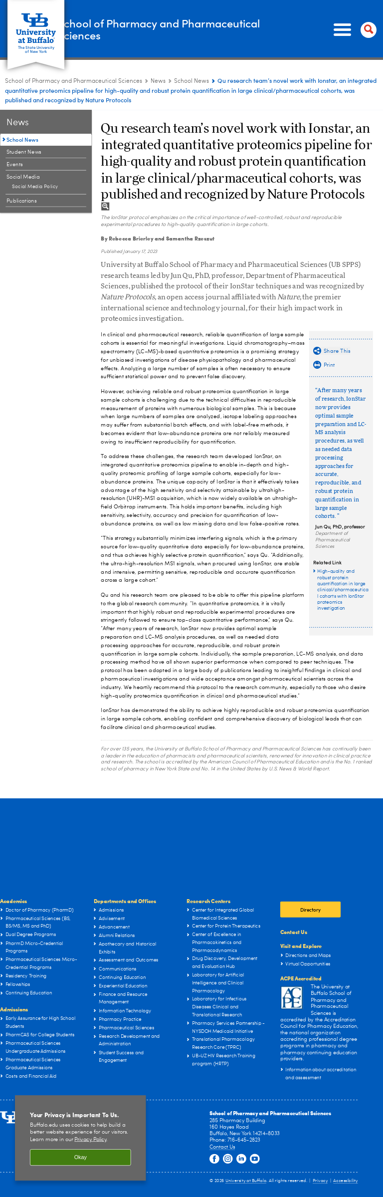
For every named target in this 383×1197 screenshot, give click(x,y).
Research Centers (208, 901)
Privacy (320, 1181)
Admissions (14, 1009)
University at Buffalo (246, 1181)
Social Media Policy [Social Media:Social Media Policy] (35, 186)
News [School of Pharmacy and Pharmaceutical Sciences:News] (158, 81)
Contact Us (293, 932)
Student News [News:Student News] (23, 152)
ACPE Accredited (301, 978)
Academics (13, 901)
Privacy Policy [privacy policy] (90, 1140)
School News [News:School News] (191, 81)
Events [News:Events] (14, 164)
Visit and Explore (301, 946)
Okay (80, 1158)
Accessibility (345, 1181)
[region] (80, 1138)
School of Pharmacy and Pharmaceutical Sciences (158, 29)
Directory (310, 910)
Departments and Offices (125, 901)
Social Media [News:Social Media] (23, 177)
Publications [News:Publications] (21, 201)
